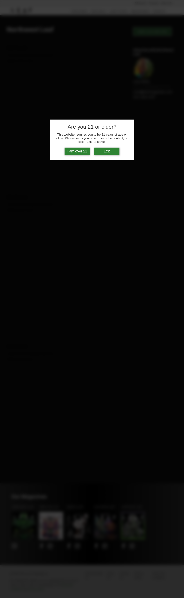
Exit (107, 151)
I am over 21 (77, 151)
